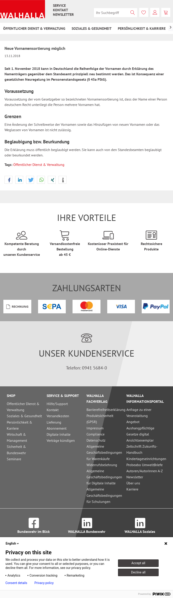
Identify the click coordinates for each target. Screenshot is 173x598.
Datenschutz (95, 440)
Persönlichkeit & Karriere (19, 425)
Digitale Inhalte (59, 434)
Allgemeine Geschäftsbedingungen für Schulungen (104, 495)
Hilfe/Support (57, 403)
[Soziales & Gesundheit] (91, 28)
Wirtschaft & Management (17, 437)
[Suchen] (132, 12)
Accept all (138, 563)
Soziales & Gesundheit (24, 416)
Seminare (14, 459)
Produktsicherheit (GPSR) (99, 418)
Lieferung (54, 422)
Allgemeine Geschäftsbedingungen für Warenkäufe (104, 452)
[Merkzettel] (143, 12)
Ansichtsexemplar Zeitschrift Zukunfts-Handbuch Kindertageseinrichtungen (145, 449)
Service (59, 5)
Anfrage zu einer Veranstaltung (138, 412)
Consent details (16, 583)
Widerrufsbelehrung (101, 465)
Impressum (95, 428)
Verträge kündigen (61, 440)
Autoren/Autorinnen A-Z (144, 471)
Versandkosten (58, 416)
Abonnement (56, 428)
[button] (8, 180)
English (13, 543)
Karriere (132, 489)
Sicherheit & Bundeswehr (16, 449)
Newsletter (63, 14)
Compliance (95, 434)
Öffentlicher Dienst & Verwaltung (38, 164)
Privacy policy (44, 583)
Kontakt (60, 10)
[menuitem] (59, 5)
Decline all (138, 572)
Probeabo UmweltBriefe (144, 465)
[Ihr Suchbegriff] (115, 12)
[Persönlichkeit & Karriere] (142, 28)
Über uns (133, 483)
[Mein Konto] (154, 12)
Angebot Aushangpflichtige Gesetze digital (140, 427)
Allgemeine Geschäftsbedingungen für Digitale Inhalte (104, 477)
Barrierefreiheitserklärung (105, 409)
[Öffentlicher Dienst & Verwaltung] (34, 28)
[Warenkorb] (165, 12)
